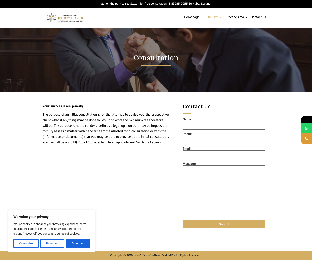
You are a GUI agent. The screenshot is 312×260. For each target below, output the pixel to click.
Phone (224, 137)
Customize (26, 243)
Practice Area (235, 17)
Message (224, 190)
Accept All (78, 243)
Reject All (52, 243)
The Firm (213, 17)
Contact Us (258, 17)
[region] (52, 231)
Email (224, 152)
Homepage (191, 17)
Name (224, 122)
